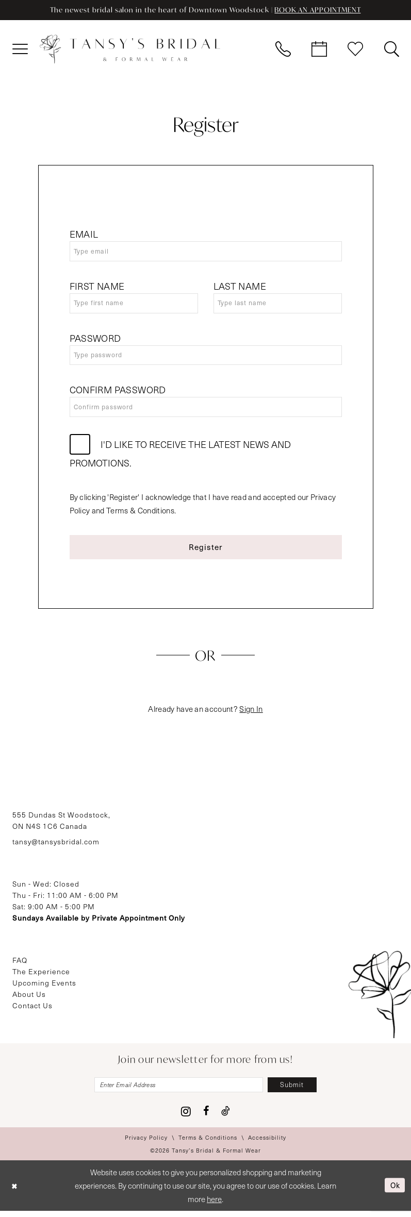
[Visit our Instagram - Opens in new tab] (186, 1117)
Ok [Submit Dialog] (394, 1191)
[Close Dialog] (15, 1191)
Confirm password (118, 393)
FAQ (19, 965)
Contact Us (32, 1010)
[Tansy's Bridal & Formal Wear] (130, 49)
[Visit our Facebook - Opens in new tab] (206, 1117)
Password (95, 340)
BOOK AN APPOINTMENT (321, 10)
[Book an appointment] (319, 49)
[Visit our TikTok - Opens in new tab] (225, 1117)
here (214, 1205)
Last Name (240, 287)
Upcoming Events (44, 988)
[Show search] (391, 49)
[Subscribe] (296, 1090)
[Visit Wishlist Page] (355, 49)
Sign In (250, 714)
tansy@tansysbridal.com (56, 847)
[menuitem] (20, 49)
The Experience (41, 976)
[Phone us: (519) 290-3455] (283, 49)
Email (84, 234)
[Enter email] (177, 1090)
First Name (97, 287)
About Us (29, 999)
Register (206, 551)
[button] (20, 49)
